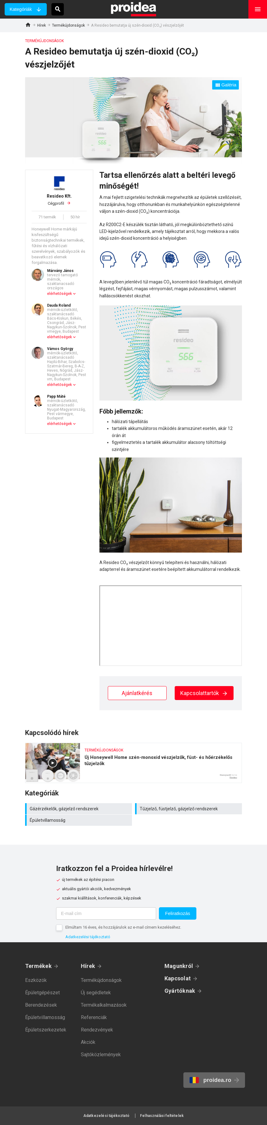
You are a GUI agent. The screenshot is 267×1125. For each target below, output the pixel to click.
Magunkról (178, 966)
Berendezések (41, 1005)
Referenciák (94, 1017)
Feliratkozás (177, 913)
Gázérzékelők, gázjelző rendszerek (79, 808)
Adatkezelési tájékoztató (87, 937)
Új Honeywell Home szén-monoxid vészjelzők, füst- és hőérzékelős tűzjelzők (133, 763)
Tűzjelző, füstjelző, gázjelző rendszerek (189, 808)
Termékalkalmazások (104, 1005)
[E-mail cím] (106, 913)
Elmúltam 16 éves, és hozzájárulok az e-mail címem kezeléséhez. (123, 927)
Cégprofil (59, 199)
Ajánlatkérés (137, 693)
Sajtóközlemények (101, 1054)
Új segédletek (96, 993)
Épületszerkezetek (45, 1030)
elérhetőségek (59, 293)
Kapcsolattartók (204, 693)
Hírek (41, 25)
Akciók (88, 1042)
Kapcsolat (177, 978)
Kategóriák (21, 9)
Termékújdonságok (68, 25)
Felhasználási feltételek (162, 1116)
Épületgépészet (42, 993)
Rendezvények (97, 1030)
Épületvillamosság (79, 820)
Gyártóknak (179, 990)
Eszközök (36, 980)
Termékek (38, 966)
